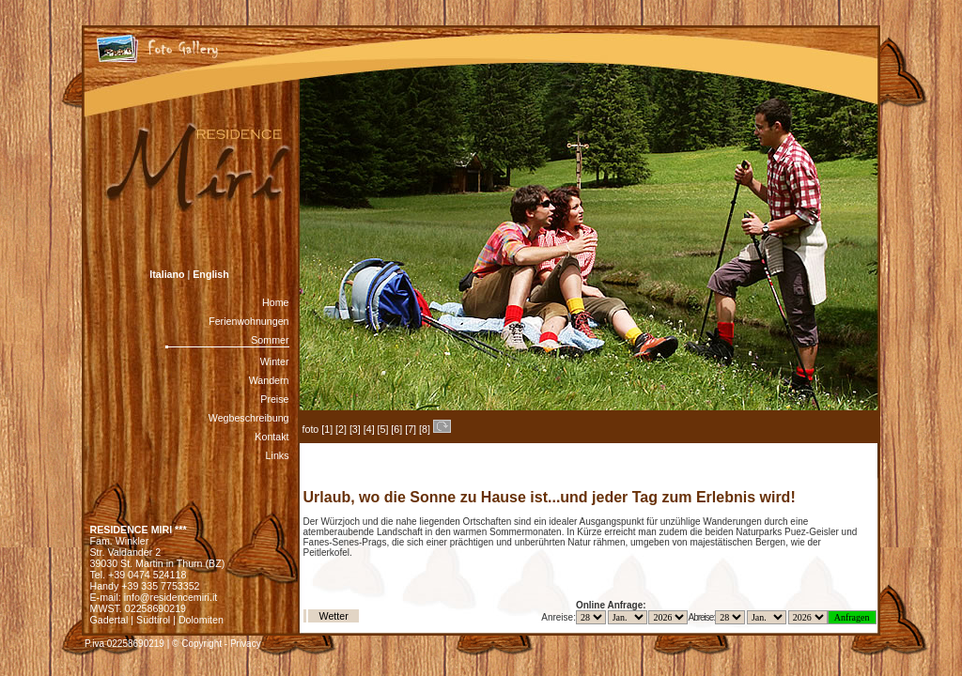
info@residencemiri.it (171, 597)
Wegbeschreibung (249, 417)
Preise (274, 399)
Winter (274, 361)
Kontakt (271, 436)
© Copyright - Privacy (216, 643)
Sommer (269, 340)
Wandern (269, 380)
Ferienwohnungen (248, 321)
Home (275, 302)
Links (277, 455)
